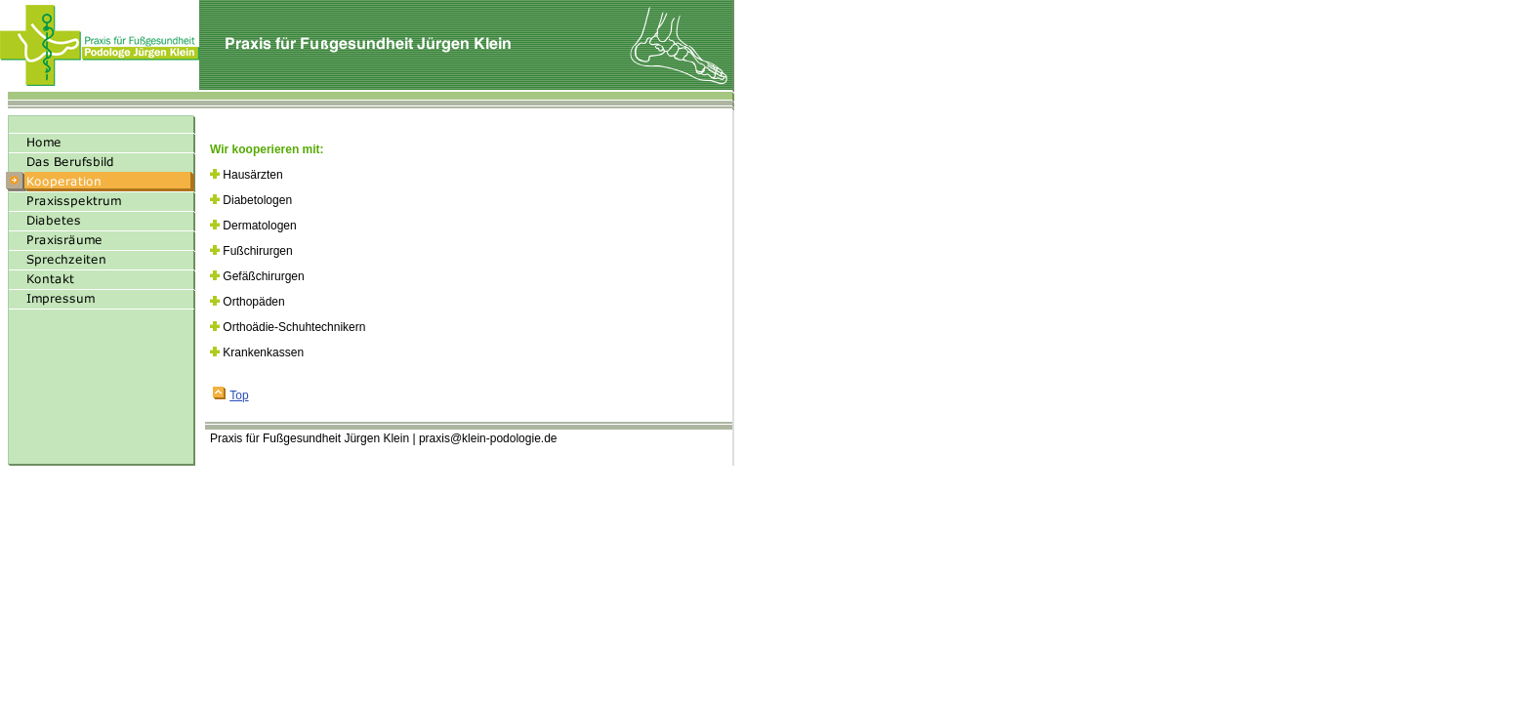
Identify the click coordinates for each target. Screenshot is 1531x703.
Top (230, 395)
